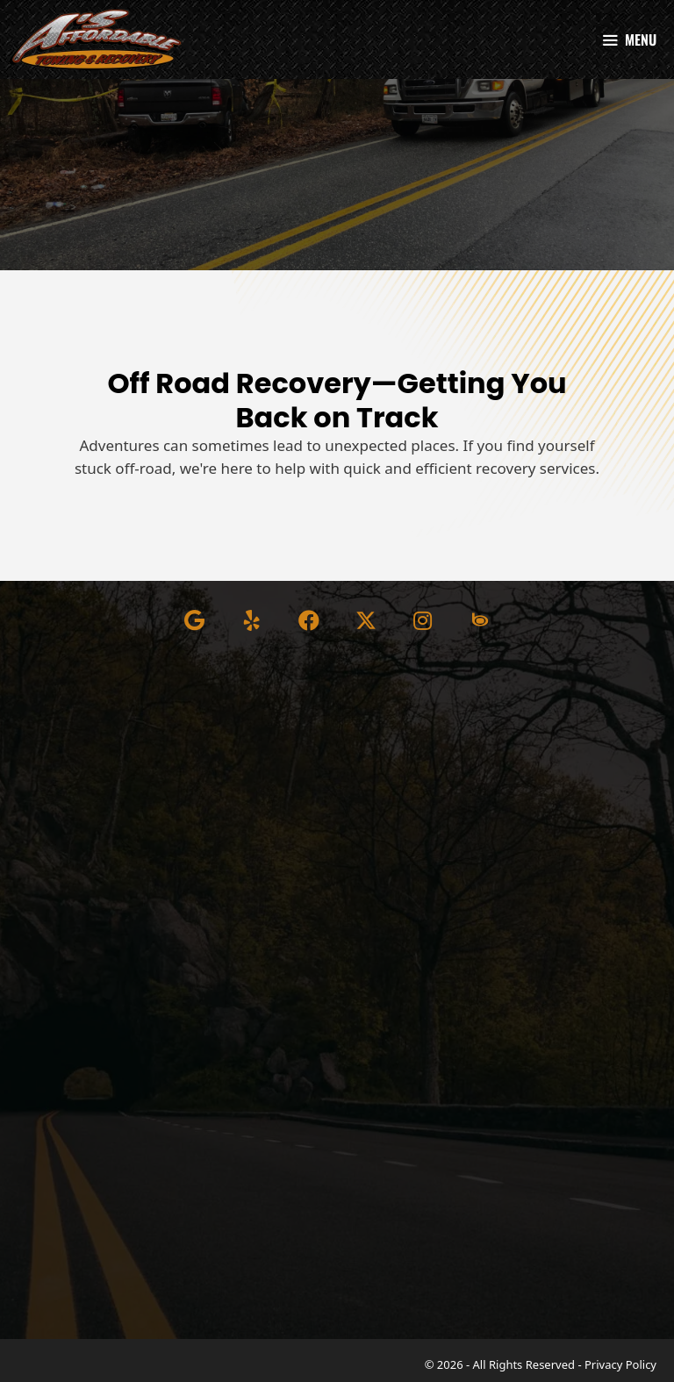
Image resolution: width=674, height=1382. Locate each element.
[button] (195, 620)
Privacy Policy (620, 1364)
